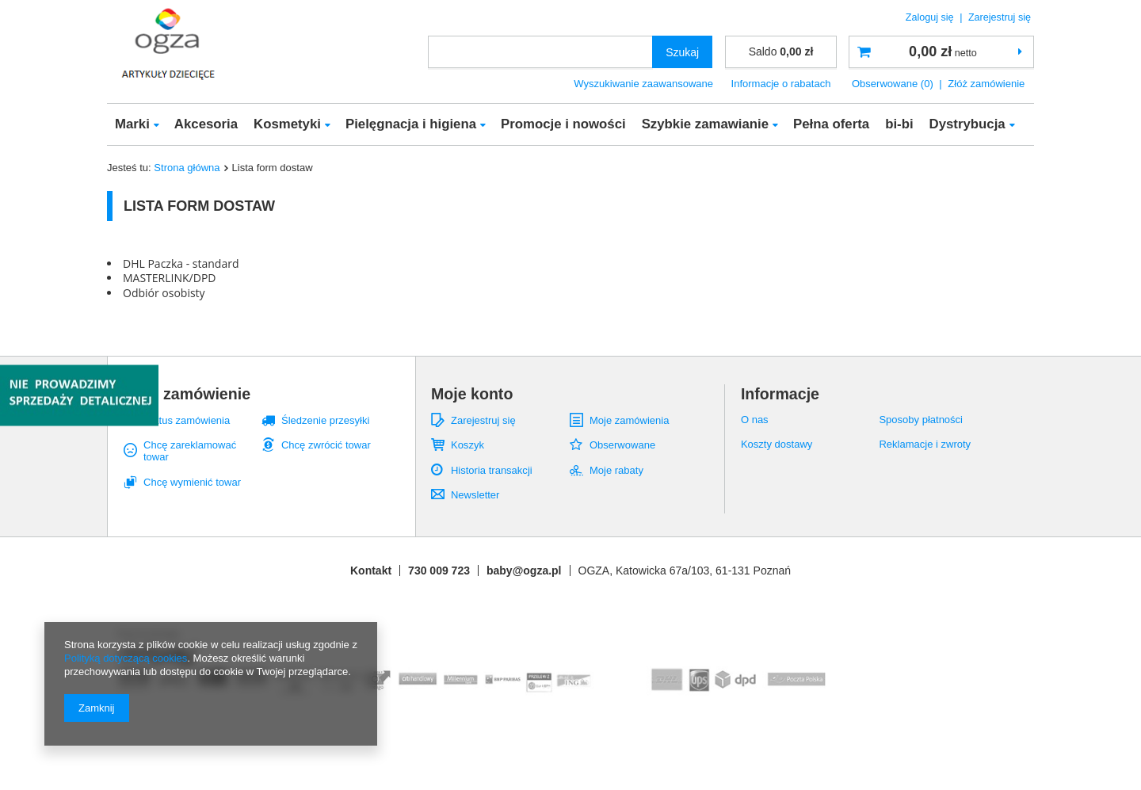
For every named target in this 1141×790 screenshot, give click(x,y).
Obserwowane (622, 445)
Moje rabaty (616, 470)
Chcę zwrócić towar (326, 445)
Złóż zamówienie (986, 84)
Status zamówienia (186, 420)
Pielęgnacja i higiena (410, 124)
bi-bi (899, 124)
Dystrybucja (967, 124)
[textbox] (540, 52)
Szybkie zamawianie (705, 124)
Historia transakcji (491, 470)
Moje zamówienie (187, 394)
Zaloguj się (931, 17)
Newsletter (475, 495)
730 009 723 (439, 570)
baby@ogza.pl (524, 570)
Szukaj (682, 52)
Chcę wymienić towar (192, 482)
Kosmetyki (287, 124)
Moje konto (472, 394)
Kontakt (370, 570)
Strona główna (186, 168)
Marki (132, 124)
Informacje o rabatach (781, 84)
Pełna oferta (831, 124)
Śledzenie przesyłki (325, 420)
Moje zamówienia (630, 420)
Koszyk (467, 445)
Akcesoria (206, 124)
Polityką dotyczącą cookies (125, 658)
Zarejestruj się (999, 17)
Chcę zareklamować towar (189, 451)
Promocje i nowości (563, 124)
